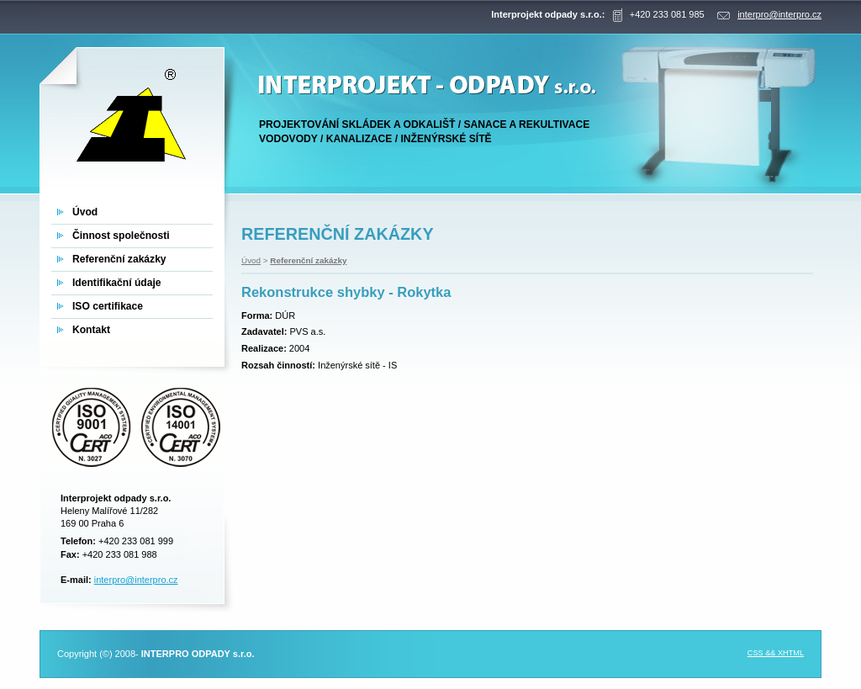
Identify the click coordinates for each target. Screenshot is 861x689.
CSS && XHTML (775, 653)
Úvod (251, 260)
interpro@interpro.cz (136, 580)
